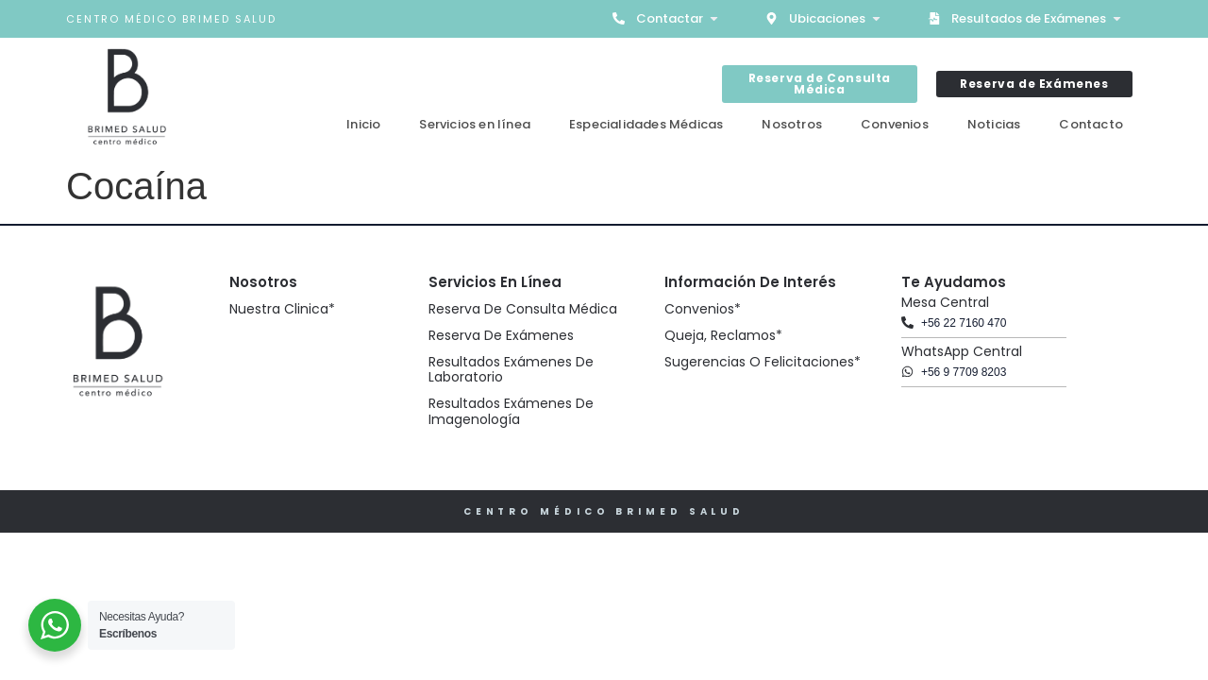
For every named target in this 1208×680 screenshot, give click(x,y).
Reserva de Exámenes (501, 335)
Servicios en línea (474, 124)
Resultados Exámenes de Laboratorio (511, 369)
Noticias (994, 124)
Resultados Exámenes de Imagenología (511, 411)
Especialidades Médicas (646, 124)
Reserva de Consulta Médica (522, 308)
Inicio (363, 124)
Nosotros (792, 124)
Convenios (895, 124)
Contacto (1091, 124)
